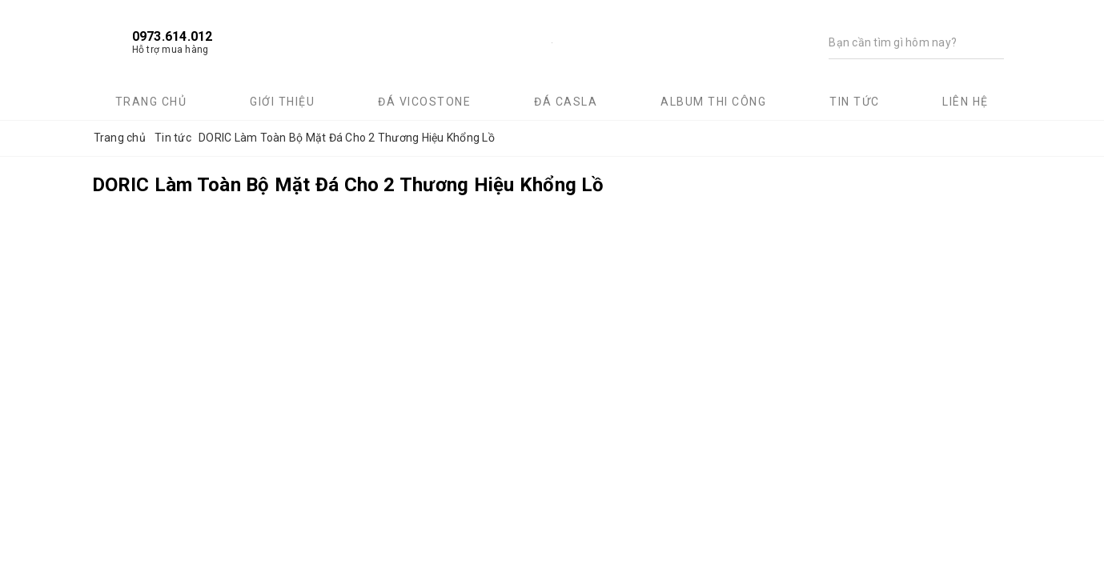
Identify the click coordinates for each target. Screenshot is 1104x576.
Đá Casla (565, 101)
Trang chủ (151, 101)
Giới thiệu (282, 101)
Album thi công (713, 101)
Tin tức (854, 101)
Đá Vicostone (424, 101)
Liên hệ (965, 101)
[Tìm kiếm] (901, 42)
